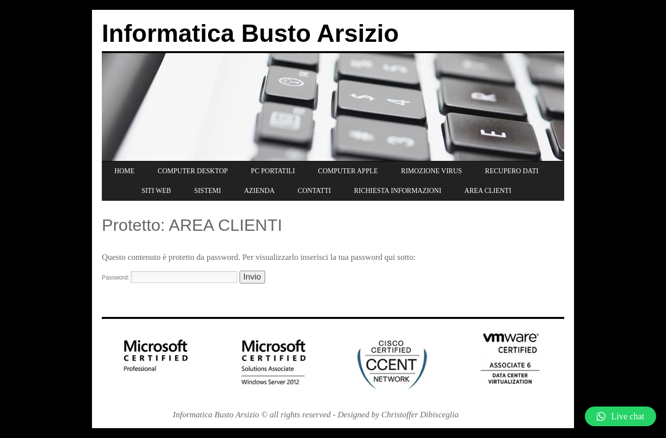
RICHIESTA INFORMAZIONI (397, 190)
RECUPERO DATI (512, 171)
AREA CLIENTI (487, 190)
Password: (169, 277)
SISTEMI (207, 190)
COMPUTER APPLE (348, 171)
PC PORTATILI (273, 171)
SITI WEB (156, 190)
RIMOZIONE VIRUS (431, 171)
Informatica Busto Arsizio (250, 33)
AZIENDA (259, 190)
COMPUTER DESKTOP (193, 171)
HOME (124, 171)
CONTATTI (314, 190)
